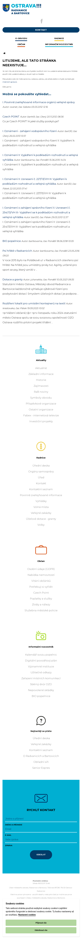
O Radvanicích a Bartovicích (41, 756)
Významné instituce (41, 666)
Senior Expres (41, 767)
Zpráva (8, 845)
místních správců (10, 82)
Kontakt (41, 483)
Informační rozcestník (41, 646)
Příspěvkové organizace (41, 403)
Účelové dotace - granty (41, 518)
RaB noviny (41, 391)
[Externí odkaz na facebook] (42, 21)
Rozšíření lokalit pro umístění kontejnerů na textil (34, 303)
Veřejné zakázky (41, 512)
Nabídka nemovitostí (41, 574)
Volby (41, 524)
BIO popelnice (12, 241)
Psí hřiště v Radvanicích (17, 250)
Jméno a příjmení (13, 825)
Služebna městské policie (41, 610)
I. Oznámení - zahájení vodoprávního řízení (30, 131)
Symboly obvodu (41, 397)
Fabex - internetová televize (41, 415)
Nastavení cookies (27, 915)
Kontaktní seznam (41, 489)
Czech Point (41, 592)
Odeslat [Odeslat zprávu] (41, 854)
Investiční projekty (41, 421)
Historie (41, 379)
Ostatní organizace (41, 409)
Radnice (41, 457)
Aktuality (41, 360)
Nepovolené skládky (41, 690)
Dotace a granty (13, 279)
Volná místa (41, 507)
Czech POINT (11, 116)
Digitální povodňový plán (41, 660)
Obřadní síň (41, 761)
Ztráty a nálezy (41, 604)
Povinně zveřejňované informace (41, 495)
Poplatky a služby (41, 598)
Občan (41, 561)
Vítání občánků (41, 580)
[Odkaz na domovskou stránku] (4, 53)
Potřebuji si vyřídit (41, 586)
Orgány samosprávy (41, 471)
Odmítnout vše (41, 930)
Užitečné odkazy (41, 672)
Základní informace (41, 374)
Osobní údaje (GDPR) (41, 569)
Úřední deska (41, 465)
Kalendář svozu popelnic (41, 654)
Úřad (41, 477)
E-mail (8, 835)
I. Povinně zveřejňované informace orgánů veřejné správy (39, 102)
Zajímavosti (41, 385)
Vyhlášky (41, 501)
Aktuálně (41, 368)
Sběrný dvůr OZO (41, 684)
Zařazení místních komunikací (41, 678)
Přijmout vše (41, 923)
